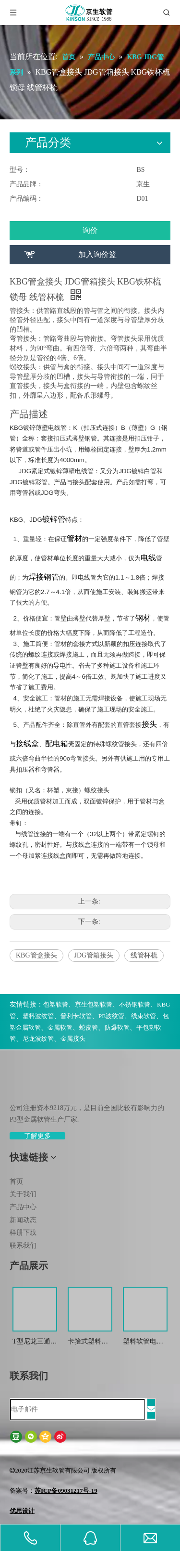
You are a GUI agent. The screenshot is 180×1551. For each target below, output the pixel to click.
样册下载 (23, 1232)
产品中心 (23, 1207)
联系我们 (23, 1245)
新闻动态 (23, 1220)
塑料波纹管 (38, 1016)
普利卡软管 (76, 1016)
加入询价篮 (97, 254)
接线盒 (27, 743)
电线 (148, 558)
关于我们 (23, 1194)
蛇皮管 (88, 1027)
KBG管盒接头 (36, 955)
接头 (149, 724)
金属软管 (60, 1027)
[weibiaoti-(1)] (17, 1085)
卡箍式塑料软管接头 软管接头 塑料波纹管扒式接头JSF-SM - (89, 1342)
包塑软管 (55, 1004)
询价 (90, 230)
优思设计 (22, 1510)
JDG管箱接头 (94, 955)
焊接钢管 (43, 577)
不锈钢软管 (134, 1004)
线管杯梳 (144, 955)
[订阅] (151, 1408)
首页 (16, 1181)
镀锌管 (53, 519)
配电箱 (56, 743)
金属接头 (72, 1038)
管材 (74, 538)
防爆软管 (117, 1027)
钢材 (143, 618)
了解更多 (37, 1135)
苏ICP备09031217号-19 (66, 1490)
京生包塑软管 (93, 1004)
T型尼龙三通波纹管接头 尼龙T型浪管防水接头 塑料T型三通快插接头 (34, 1342)
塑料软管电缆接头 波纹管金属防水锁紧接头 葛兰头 (144, 1342)
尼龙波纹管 (38, 1038)
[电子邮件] (77, 1409)
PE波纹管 (111, 1016)
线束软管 (143, 1016)
